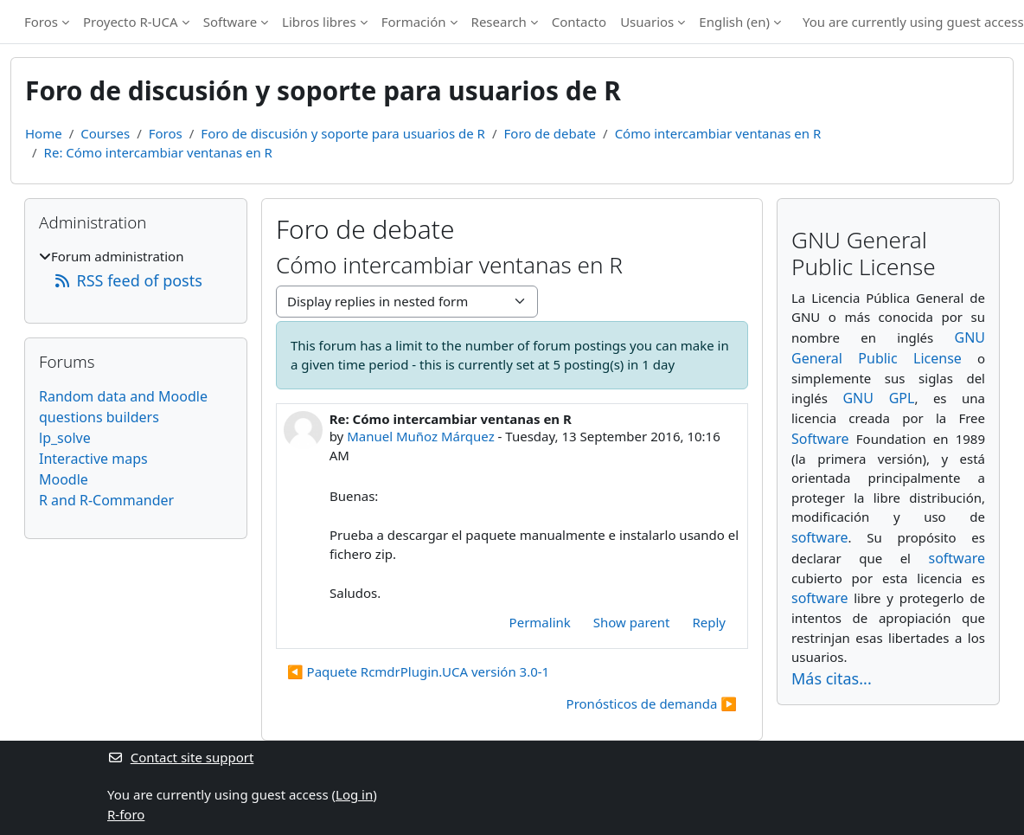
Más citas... (831, 678)
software (819, 537)
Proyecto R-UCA (130, 21)
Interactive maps (93, 458)
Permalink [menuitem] (540, 622)
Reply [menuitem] (709, 622)
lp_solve (65, 437)
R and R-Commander (106, 500)
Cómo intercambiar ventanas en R (718, 133)
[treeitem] (136, 269)
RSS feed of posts (127, 280)
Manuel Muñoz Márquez (421, 436)
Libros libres (319, 21)
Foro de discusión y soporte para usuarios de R (343, 133)
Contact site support (180, 757)
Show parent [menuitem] (631, 622)
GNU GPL (878, 398)
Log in (354, 794)
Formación (413, 21)
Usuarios (647, 21)
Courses (105, 133)
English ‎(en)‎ (734, 21)
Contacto (579, 21)
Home (43, 133)
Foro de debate (550, 133)
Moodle (63, 479)
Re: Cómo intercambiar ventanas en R (158, 152)
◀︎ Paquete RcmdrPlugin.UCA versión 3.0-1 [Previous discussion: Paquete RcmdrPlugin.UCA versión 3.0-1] (418, 671)
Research (499, 21)
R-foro (125, 814)
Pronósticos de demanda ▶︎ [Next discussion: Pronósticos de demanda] (651, 703)
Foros (41, 21)
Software (230, 21)
